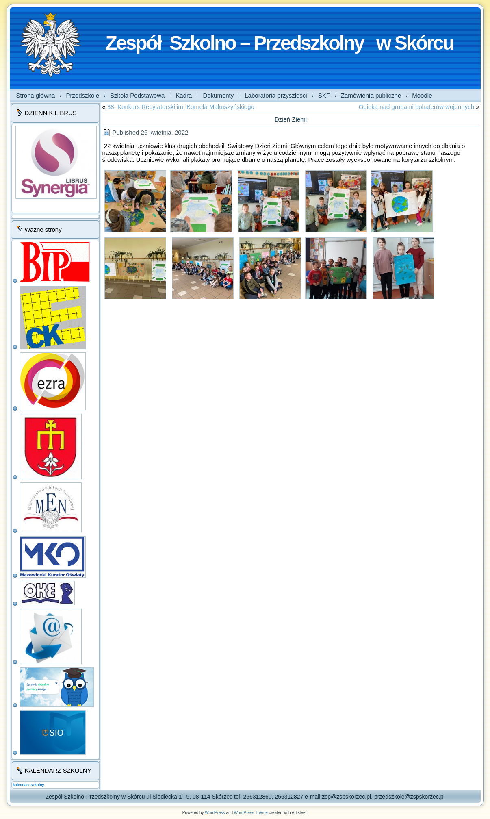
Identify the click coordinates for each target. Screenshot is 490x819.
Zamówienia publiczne (371, 95)
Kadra (184, 95)
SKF (324, 95)
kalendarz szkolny (28, 785)
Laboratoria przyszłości (276, 95)
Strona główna (35, 95)
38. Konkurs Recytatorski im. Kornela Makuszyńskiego (180, 106)
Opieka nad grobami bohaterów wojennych (416, 106)
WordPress (215, 812)
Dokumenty (218, 95)
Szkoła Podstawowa (137, 95)
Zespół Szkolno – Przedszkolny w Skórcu (279, 43)
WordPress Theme (251, 812)
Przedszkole (82, 95)
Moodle (422, 95)
